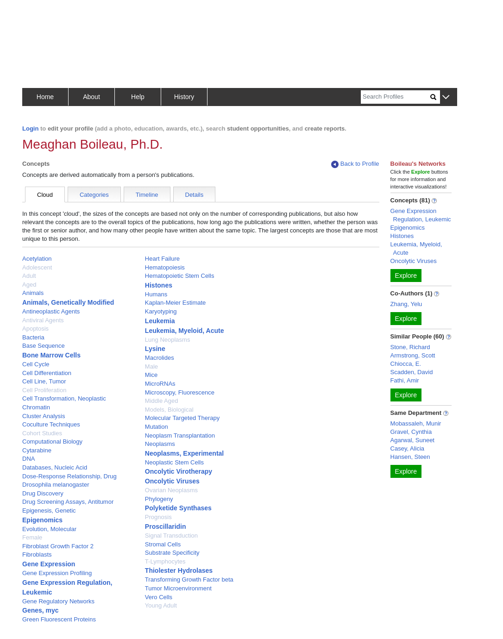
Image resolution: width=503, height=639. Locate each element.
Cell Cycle (36, 364)
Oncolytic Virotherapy (178, 471)
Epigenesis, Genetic (49, 510)
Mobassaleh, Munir (415, 423)
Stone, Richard (410, 347)
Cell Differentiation (46, 373)
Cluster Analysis (43, 416)
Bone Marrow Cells (51, 355)
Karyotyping (161, 311)
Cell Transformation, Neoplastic (64, 398)
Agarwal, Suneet (412, 440)
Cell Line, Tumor (44, 381)
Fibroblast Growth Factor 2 (58, 546)
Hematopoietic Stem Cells (179, 275)
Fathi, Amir (404, 380)
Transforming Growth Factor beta (189, 579)
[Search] (395, 97)
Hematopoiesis (165, 267)
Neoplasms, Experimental (184, 453)
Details (194, 194)
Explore (406, 275)
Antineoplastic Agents (51, 311)
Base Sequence (43, 345)
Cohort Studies (42, 433)
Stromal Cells (163, 544)
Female (32, 537)
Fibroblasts (37, 554)
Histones (158, 285)
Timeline (147, 194)
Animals (33, 292)
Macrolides (159, 357)
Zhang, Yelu (406, 304)
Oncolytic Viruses (172, 481)
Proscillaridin (165, 526)
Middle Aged (161, 400)
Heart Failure (162, 258)
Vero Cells (158, 597)
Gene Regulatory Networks (58, 601)
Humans (156, 294)
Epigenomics (42, 520)
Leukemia (160, 321)
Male (151, 366)
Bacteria (33, 337)
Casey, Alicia (407, 448)
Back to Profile (355, 164)
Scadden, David (411, 372)
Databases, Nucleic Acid (54, 467)
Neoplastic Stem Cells (174, 462)
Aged (29, 284)
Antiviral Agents (43, 320)
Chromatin (36, 407)
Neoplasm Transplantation (180, 435)
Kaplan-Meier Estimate (175, 302)
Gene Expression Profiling (57, 573)
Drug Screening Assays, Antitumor (67, 501)
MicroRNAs (160, 383)
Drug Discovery (42, 493)
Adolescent (37, 267)
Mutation (156, 426)
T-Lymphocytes (165, 561)
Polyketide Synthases (178, 508)
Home (45, 96)
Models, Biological (169, 409)
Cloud (45, 194)
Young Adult (161, 605)
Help (138, 96)
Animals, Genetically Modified (68, 302)
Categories (94, 194)
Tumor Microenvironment (178, 588)
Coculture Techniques (51, 424)
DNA (28, 458)
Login (30, 128)
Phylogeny (159, 498)
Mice (151, 374)
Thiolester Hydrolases (179, 570)
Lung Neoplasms (167, 339)
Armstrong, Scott (412, 355)
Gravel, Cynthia (411, 431)
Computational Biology (52, 441)
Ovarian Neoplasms (171, 490)
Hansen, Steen (410, 456)
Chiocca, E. (405, 363)
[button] (446, 97)
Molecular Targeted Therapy (182, 417)
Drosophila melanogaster (55, 484)
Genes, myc (40, 610)
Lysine (155, 348)
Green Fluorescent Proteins (59, 619)
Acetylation (37, 258)
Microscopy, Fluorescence (179, 392)
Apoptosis (35, 328)
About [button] (91, 96)
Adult (29, 275)
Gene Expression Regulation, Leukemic (420, 215)
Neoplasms (160, 443)
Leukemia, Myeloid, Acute (184, 330)
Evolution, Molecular (49, 529)
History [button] (184, 96)
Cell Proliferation (44, 390)
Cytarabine (36, 450)
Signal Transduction (171, 535)
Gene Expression (48, 564)
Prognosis (158, 517)
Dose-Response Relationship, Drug (69, 476)
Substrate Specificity (172, 552)
